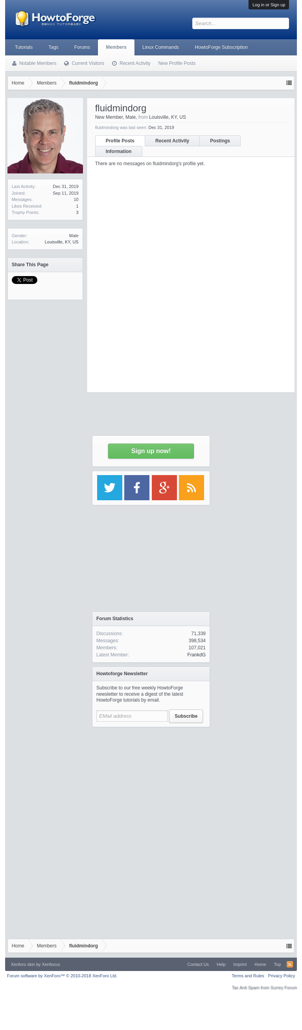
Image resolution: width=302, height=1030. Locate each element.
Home (260, 964)
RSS (290, 964)
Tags (53, 47)
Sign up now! (151, 451)
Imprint (240, 964)
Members (116, 47)
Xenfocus (51, 964)
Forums (82, 47)
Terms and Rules (248, 975)
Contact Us (198, 964)
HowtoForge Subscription (221, 47)
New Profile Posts (177, 63)
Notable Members (38, 63)
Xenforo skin (23, 964)
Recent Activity (135, 63)
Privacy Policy (281, 975)
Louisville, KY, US (62, 242)
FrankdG (196, 655)
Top (277, 964)
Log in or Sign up (268, 4)
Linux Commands (160, 47)
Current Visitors (88, 63)
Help (221, 964)
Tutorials (24, 47)
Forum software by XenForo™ (62, 975)
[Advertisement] (151, 780)
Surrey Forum (284, 987)
